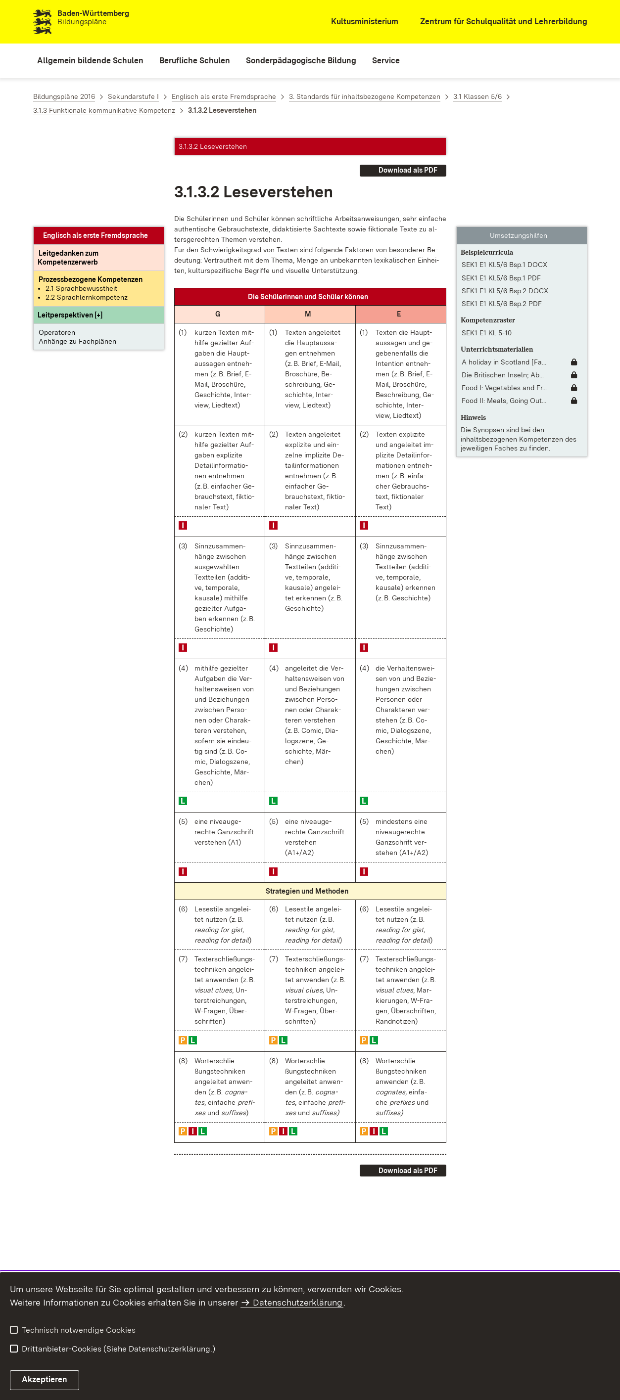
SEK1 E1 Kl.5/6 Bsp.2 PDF (502, 215)
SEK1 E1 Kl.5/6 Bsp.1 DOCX (504, 176)
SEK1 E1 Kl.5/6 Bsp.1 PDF (501, 189)
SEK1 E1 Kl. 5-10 (487, 244)
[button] (70, 226)
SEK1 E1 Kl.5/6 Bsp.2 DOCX (505, 202)
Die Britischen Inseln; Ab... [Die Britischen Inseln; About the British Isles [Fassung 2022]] (503, 286)
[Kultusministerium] (358, 22)
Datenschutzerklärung (297, 1302)
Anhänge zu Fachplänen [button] (77, 252)
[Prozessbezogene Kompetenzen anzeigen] (90, 190)
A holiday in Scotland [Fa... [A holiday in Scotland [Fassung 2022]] (504, 273)
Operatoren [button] (57, 243)
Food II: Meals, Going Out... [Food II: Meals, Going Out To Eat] (504, 312)
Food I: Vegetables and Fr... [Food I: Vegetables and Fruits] (504, 299)
